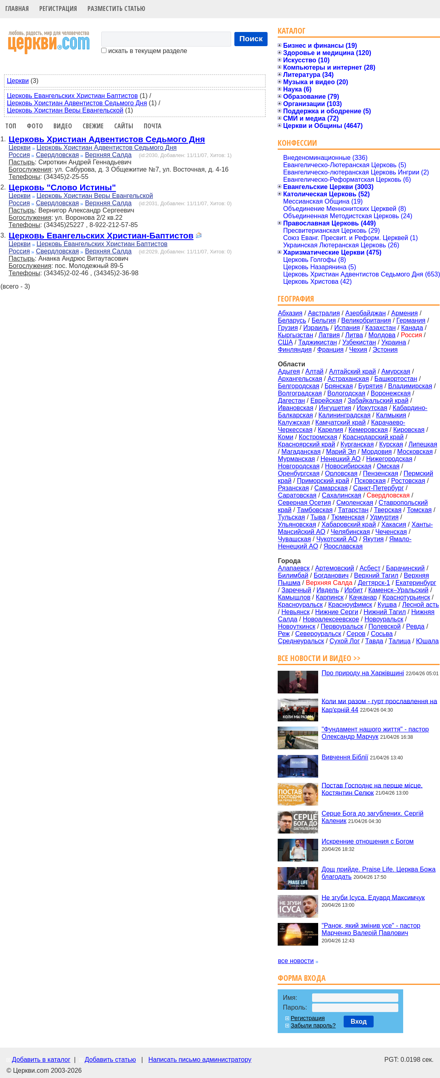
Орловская (341, 473)
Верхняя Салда (108, 154)
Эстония (385, 349)
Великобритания (366, 320)
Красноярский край (306, 444)
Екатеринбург (415, 582)
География (296, 298)
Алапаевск (294, 568)
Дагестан (291, 400)
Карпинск (330, 597)
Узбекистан (359, 342)
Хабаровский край (348, 524)
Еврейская (326, 400)
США (285, 342)
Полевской (384, 626)
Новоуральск (383, 619)
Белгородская (298, 386)
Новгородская (298, 466)
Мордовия (376, 451)
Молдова (381, 335)
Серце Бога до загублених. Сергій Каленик (372, 817)
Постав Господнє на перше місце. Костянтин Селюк (372, 789)
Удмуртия (384, 517)
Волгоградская (300, 393)
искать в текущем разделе (144, 50)
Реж (283, 633)
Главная (17, 8)
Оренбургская (298, 473)
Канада (412, 327)
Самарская (331, 488)
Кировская (408, 429)
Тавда (374, 641)
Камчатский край (340, 422)
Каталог (292, 30)
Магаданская (301, 451)
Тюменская (348, 517)
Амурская (395, 371)
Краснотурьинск (406, 597)
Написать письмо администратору (199, 1059)
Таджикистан (317, 342)
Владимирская (410, 386)
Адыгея (289, 371)
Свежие (93, 125)
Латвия (329, 335)
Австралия (324, 313)
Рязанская (293, 488)
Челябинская (350, 531)
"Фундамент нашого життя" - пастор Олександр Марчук (375, 733)
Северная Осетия (304, 502)
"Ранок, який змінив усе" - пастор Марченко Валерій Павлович (370, 929)
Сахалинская (341, 495)
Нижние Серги (336, 611)
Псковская (370, 480)
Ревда (415, 626)
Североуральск (318, 633)
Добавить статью (110, 1059)
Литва (354, 335)
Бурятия (370, 386)
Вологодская (346, 393)
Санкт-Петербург (378, 488)
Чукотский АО (336, 539)
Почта (153, 125)
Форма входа (301, 977)
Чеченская (391, 531)
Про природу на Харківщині (362, 673)
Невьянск (295, 611)
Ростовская (408, 480)
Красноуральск (300, 604)
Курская (391, 444)
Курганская (357, 444)
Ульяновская (297, 524)
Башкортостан (395, 378)
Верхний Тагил (376, 575)
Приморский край (323, 480)
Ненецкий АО (341, 458)
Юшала (427, 641)
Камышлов (294, 597)
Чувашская (294, 539)
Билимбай (293, 575)
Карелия (330, 429)
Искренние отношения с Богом (367, 841)
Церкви (18, 80)
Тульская (291, 517)
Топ (10, 125)
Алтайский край (352, 371)
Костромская (318, 437)
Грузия (288, 327)
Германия (410, 320)
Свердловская (57, 154)
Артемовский (334, 568)
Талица (399, 641)
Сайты (123, 125)
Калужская (294, 422)
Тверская (388, 509)
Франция (330, 349)
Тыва (318, 517)
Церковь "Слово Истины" (62, 187)
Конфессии (297, 142)
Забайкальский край (378, 400)
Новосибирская (348, 466)
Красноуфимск (350, 604)
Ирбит (353, 590)
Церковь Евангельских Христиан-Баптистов (101, 235)
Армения (404, 313)
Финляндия (295, 349)
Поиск (251, 38)
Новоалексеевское (331, 619)
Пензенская (380, 473)
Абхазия (290, 313)
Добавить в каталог (41, 1059)
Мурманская (296, 458)
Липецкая (422, 444)
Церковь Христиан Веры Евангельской (65, 110)
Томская (419, 509)
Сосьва (382, 633)
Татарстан (353, 509)
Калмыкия (391, 415)
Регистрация (58, 8)
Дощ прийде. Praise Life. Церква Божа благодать (378, 873)
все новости (296, 960)
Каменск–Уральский (398, 590)
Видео (62, 125)
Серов (356, 633)
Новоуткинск (296, 626)
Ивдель (328, 590)
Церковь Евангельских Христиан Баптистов (72, 95)
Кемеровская (368, 429)
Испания (347, 327)
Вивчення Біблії (344, 757)
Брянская (339, 386)
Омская (388, 466)
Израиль (316, 327)
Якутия (373, 539)
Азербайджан (365, 313)
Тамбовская (314, 509)
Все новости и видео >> (319, 658)
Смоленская (354, 502)
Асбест (369, 568)
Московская (415, 451)
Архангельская (300, 378)
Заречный (296, 590)
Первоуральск (342, 626)
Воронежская (391, 393)
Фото (35, 125)
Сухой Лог (344, 641)
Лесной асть (420, 604)
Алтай (314, 371)
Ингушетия (335, 407)
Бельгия (324, 320)
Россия (19, 154)
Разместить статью (116, 8)
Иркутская (372, 407)
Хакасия (393, 524)
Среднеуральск (301, 641)
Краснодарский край (373, 437)
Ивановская (295, 407)
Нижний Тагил (384, 611)
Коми (285, 437)
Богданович (331, 575)
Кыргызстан (295, 335)
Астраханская (348, 378)
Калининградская (345, 415)
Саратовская (297, 495)
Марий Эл (341, 451)
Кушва (387, 604)
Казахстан (381, 327)
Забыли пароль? (313, 1025)
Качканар (363, 597)
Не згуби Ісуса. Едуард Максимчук (373, 897)
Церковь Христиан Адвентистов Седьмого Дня (77, 103)
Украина (393, 342)
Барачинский (405, 568)
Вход (359, 1021)
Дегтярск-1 (374, 582)
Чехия (358, 349)
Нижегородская (389, 458)
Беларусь (292, 320)
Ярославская (343, 546)
